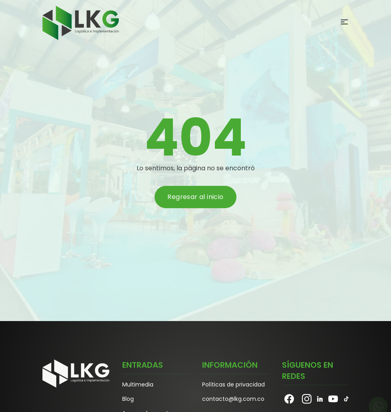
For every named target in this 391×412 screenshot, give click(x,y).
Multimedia (137, 384)
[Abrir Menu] (344, 22)
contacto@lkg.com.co (233, 399)
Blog (128, 399)
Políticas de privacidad (233, 384)
